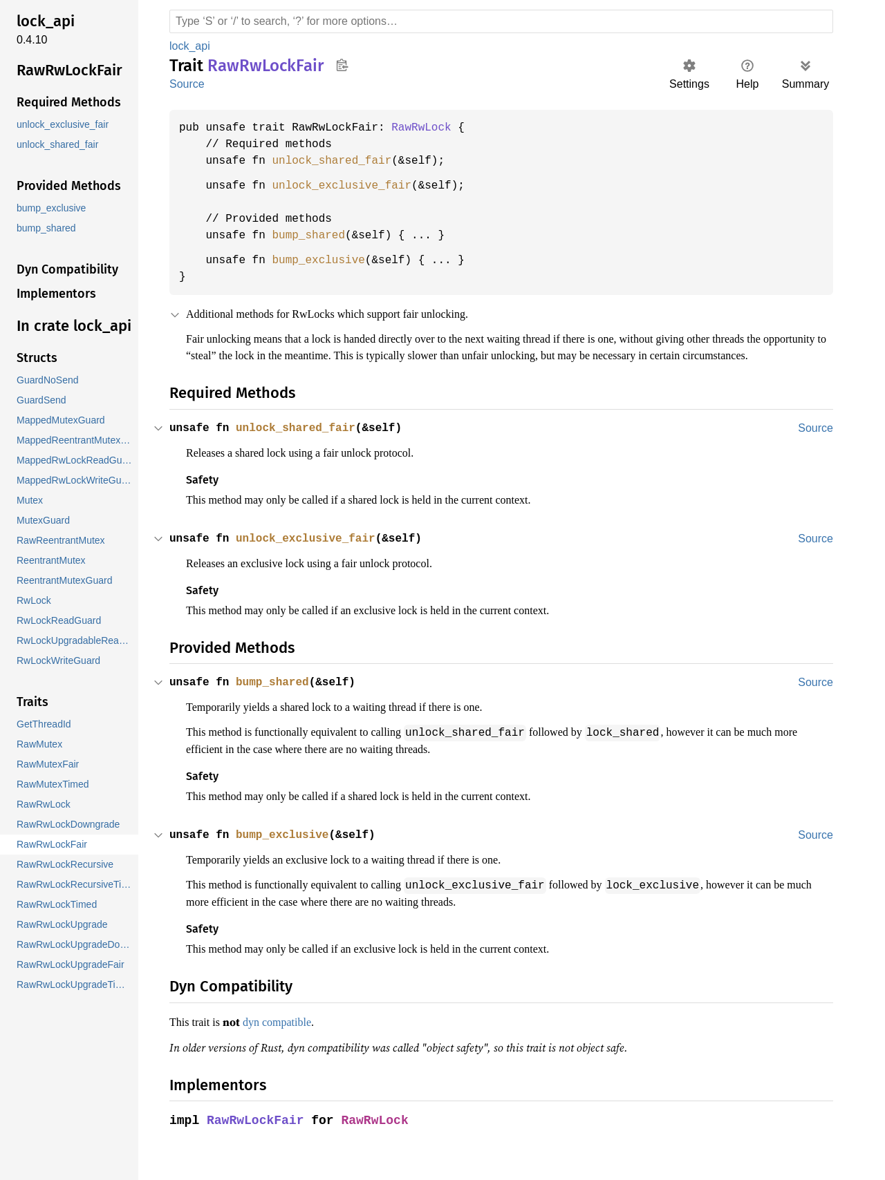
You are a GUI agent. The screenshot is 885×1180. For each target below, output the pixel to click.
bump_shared (314, 235)
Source (186, 84)
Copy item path (341, 65)
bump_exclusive (324, 260)
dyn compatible (287, 1037)
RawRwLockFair (256, 1135)
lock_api (190, 46)
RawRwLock (431, 128)
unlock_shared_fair (338, 161)
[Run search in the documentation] (501, 21)
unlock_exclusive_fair (348, 186)
